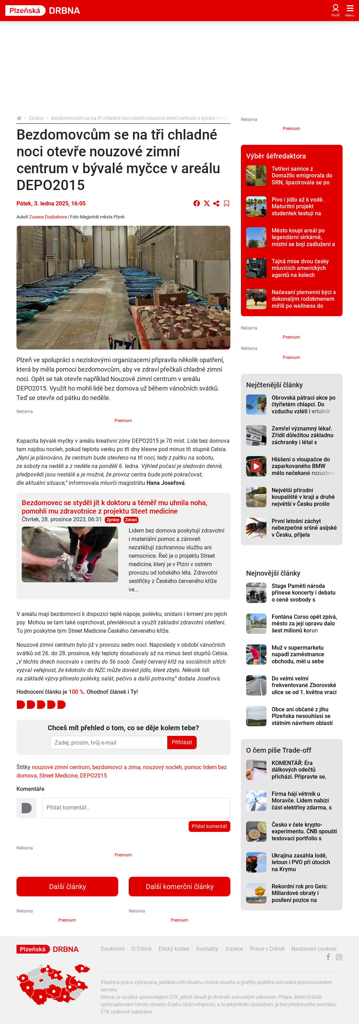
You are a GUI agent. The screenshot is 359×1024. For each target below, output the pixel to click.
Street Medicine (58, 775)
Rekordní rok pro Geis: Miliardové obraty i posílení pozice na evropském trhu (299, 896)
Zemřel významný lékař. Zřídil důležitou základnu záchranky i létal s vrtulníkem (302, 438)
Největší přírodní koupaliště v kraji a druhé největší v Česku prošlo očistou (303, 500)
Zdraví (131, 519)
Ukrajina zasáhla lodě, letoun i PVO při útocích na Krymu (301, 862)
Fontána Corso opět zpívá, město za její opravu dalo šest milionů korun (304, 623)
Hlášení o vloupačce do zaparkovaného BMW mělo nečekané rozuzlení (303, 466)
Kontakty (207, 948)
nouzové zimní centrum (61, 767)
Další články (67, 886)
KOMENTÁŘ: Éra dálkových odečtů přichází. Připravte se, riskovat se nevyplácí (299, 773)
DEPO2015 (93, 775)
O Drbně (141, 948)
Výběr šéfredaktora (276, 156)
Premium (123, 420)
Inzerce (234, 948)
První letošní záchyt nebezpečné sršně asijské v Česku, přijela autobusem (304, 531)
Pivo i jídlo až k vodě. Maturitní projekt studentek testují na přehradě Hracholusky (299, 209)
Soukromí (112, 948)
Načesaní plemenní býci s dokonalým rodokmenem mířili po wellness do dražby (304, 302)
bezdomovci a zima (116, 767)
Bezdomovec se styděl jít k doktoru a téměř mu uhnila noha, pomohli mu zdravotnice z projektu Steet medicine (114, 507)
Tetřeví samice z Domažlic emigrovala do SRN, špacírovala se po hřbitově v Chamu (302, 178)
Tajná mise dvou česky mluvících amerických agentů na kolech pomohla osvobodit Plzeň (303, 271)
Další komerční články (180, 886)
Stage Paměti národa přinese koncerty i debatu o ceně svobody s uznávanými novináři (304, 596)
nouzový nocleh (162, 767)
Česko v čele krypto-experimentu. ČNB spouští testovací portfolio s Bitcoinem (304, 834)
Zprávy (36, 118)
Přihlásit (182, 742)
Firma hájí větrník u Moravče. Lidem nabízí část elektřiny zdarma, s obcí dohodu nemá (302, 804)
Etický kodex (173, 948)
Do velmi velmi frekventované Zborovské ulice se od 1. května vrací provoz (304, 688)
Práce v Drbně (267, 948)
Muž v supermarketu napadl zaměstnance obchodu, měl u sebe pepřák (298, 657)
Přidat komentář (209, 826)
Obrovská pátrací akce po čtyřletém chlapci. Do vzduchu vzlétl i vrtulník (304, 404)
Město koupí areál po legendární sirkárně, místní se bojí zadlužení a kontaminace (303, 240)
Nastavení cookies (314, 948)
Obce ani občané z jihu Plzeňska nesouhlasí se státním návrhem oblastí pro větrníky (302, 719)
